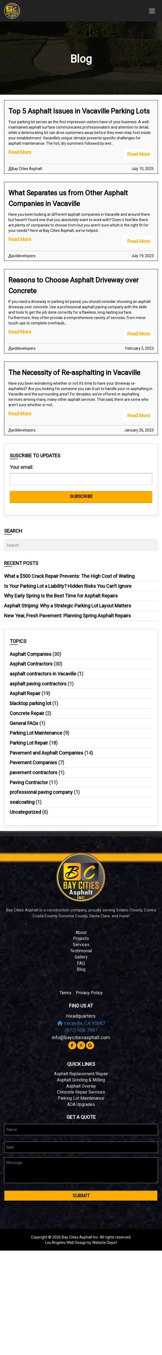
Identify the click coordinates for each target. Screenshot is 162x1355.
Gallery (81, 957)
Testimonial (81, 950)
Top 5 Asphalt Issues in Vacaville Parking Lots (79, 111)
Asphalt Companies (30, 654)
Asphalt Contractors (31, 664)
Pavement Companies (33, 762)
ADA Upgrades (81, 1104)
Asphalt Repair (25, 693)
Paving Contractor (29, 782)
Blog (81, 969)
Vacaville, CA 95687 (81, 1023)
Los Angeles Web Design (66, 1242)
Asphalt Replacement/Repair (81, 1073)
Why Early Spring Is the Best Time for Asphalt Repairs (61, 596)
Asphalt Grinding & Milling (81, 1079)
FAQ (81, 963)
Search (13, 531)
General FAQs (24, 723)
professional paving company (41, 792)
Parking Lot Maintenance (36, 733)
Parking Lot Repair (29, 743)
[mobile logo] (73, 11)
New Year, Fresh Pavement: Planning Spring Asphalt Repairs (67, 615)
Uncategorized (25, 812)
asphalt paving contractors (38, 684)
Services (81, 944)
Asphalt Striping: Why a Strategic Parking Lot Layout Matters (67, 605)
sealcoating (22, 802)
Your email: (21, 467)
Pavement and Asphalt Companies (46, 753)
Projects (81, 938)
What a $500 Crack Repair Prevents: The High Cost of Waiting (69, 576)
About (81, 932)
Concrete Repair (27, 713)
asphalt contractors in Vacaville (43, 674)
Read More (138, 154)
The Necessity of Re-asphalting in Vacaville (74, 373)
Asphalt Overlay (81, 1086)
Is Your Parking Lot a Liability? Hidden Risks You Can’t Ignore (68, 586)
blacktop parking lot (30, 703)
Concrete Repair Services (81, 1092)
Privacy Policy (89, 992)
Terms (65, 992)
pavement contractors (33, 772)
